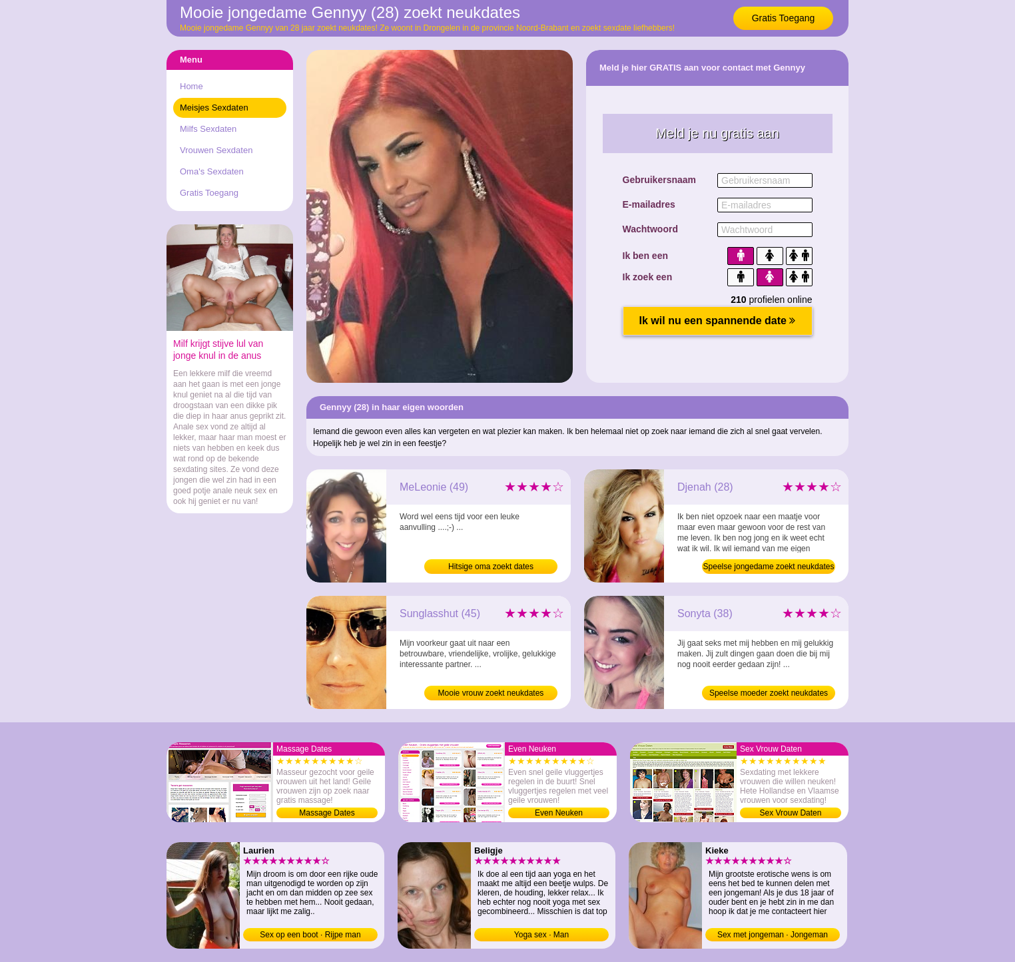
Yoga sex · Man (541, 934)
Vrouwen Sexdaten (216, 150)
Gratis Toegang (783, 18)
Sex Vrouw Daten (791, 813)
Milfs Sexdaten (208, 129)
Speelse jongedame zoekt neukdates (769, 566)
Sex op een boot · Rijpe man (310, 934)
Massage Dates (326, 813)
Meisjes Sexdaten (214, 108)
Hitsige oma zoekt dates (490, 566)
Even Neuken (559, 813)
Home (191, 86)
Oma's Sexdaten (212, 171)
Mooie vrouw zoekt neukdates (491, 693)
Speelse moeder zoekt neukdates (768, 693)
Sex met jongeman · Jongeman (772, 934)
